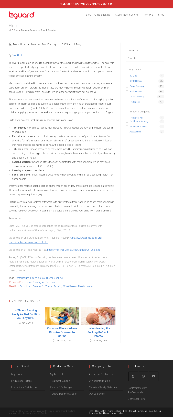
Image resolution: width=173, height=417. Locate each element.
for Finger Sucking (138, 126)
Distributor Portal (137, 390)
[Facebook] (133, 368)
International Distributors (24, 378)
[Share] (4, 411)
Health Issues (37, 278)
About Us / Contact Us (101, 366)
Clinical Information (99, 372)
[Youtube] (153, 368)
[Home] (10, 30)
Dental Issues (22, 278)
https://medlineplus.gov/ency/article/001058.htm (73, 249)
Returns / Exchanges (61, 378)
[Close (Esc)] (1, 411)
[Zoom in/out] (10, 411)
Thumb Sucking (54, 278)
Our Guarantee (96, 385)
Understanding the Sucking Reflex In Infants (98, 332)
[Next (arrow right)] (4, 415)
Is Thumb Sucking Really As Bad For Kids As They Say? (26, 314)
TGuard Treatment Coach (63, 385)
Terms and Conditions (99, 404)
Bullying (133, 75)
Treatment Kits (136, 118)
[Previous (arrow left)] (1, 415)
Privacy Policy (117, 404)
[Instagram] (143, 368)
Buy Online (16, 366)
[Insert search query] (145, 58)
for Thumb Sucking (138, 121)
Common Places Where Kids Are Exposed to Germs (62, 332)
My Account (56, 366)
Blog (78, 44)
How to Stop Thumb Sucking (108, 402)
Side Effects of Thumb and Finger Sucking (142, 402)
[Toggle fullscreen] (7, 411)
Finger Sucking (136, 86)
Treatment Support (60, 372)
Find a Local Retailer (21, 372)
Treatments (134, 102)
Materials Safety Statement (103, 378)
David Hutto (20, 44)
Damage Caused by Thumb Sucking (38, 30)
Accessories (135, 131)
